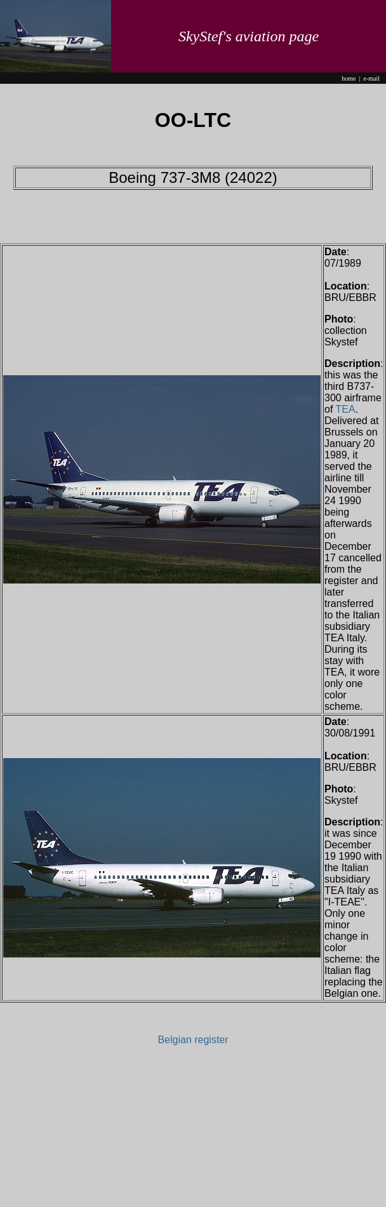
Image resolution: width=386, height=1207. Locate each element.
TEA (346, 409)
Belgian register (192, 1039)
